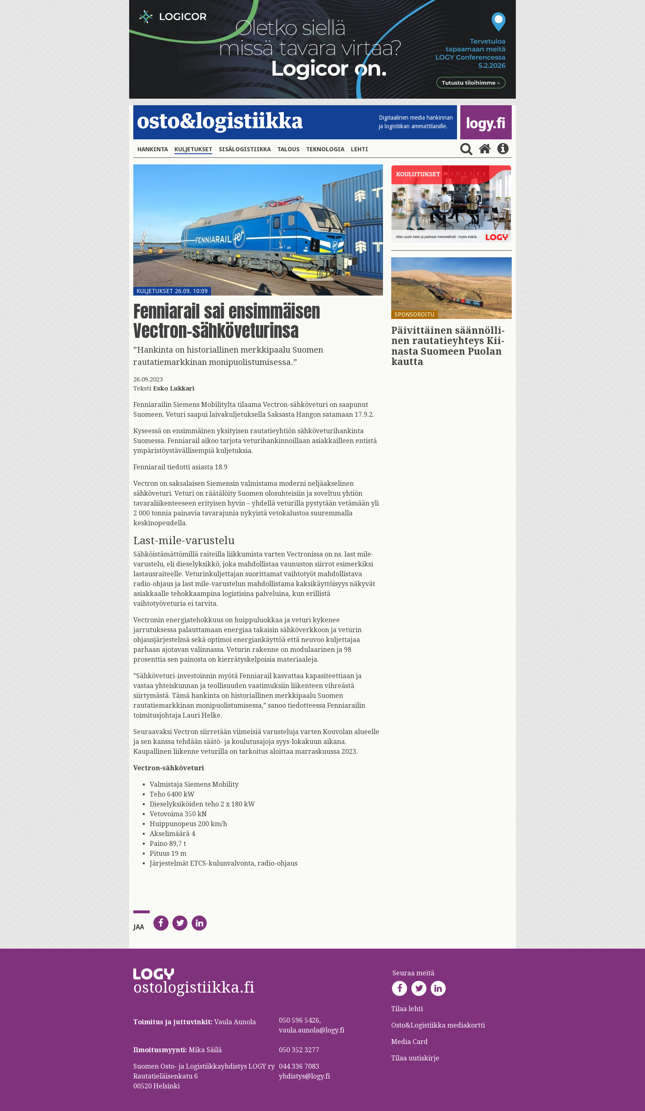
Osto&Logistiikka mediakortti (438, 1025)
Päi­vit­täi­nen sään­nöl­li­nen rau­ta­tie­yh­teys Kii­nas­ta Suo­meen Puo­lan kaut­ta (448, 346)
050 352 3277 (299, 1050)
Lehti (359, 149)
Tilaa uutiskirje (415, 1058)
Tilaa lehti (407, 1009)
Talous (288, 149)
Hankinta (152, 149)
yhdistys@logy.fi (304, 1076)
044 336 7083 (299, 1066)
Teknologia (325, 149)
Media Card (410, 1042)
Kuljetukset (193, 149)
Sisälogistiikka (245, 149)
